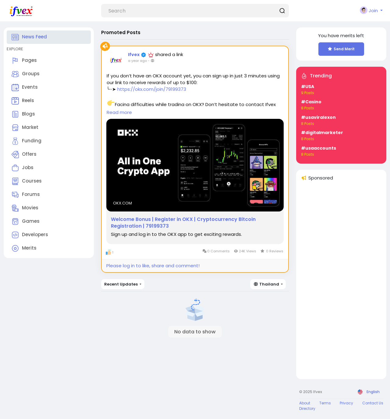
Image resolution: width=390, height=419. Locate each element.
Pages (24, 60)
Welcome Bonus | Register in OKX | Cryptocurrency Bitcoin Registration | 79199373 (183, 222)
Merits (24, 248)
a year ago (137, 60)
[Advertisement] (341, 282)
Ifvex (134, 54)
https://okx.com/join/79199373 (151, 89)
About (304, 403)
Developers (30, 235)
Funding (26, 141)
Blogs (23, 114)
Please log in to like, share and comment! (153, 265)
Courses (27, 181)
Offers (24, 154)
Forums (26, 194)
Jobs (23, 168)
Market (25, 127)
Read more (119, 112)
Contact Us (372, 403)
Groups (26, 74)
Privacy (346, 403)
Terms (325, 403)
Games (26, 221)
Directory (307, 408)
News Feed (29, 37)
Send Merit (341, 48)
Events (25, 87)
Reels (23, 101)
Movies (25, 208)
